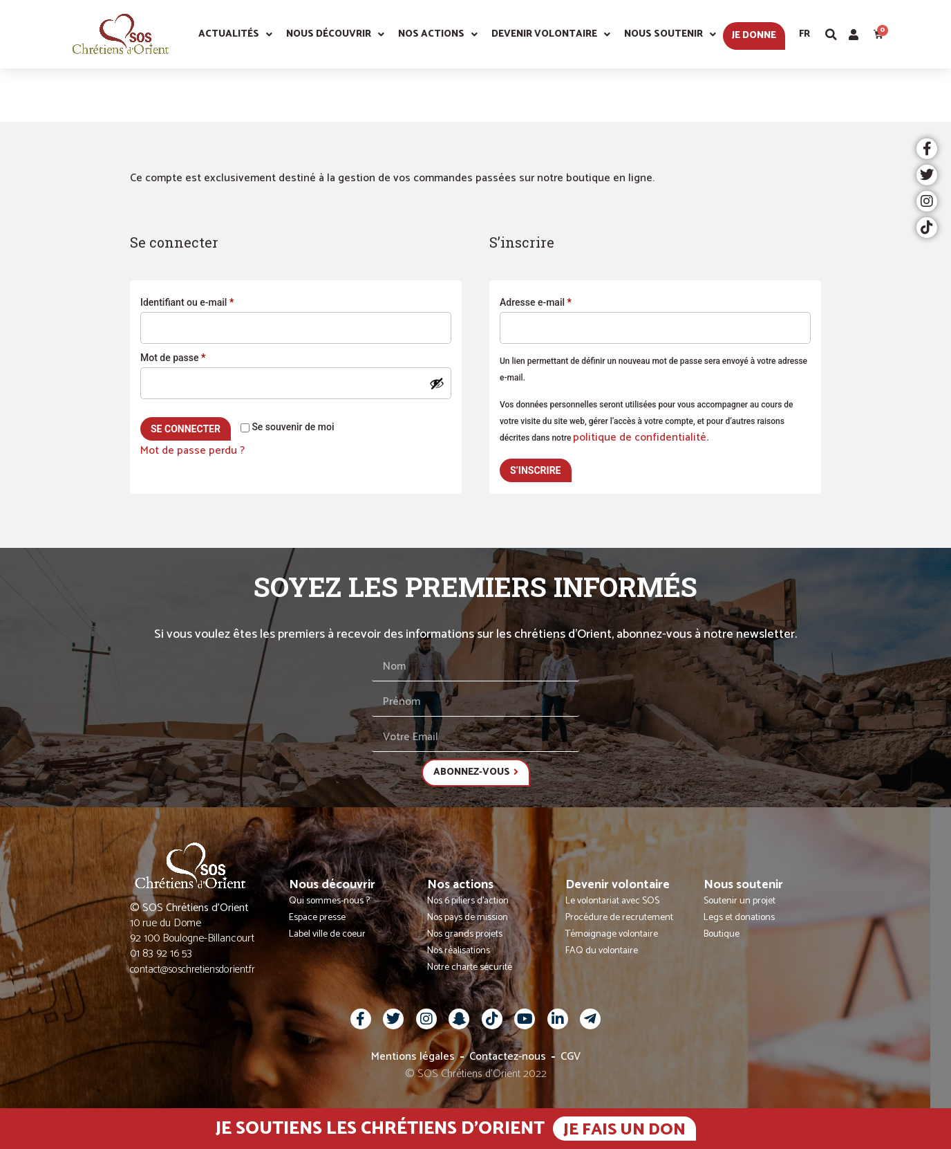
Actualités (235, 34)
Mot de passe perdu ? (192, 450)
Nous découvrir (335, 34)
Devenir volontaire (550, 34)
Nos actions (438, 34)
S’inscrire (535, 470)
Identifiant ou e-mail (210, 300)
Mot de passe (196, 355)
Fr (804, 34)
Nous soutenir (670, 34)
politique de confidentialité (639, 437)
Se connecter (185, 428)
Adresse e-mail (559, 300)
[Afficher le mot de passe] (436, 383)
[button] (831, 34)
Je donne (754, 36)
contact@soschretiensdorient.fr (192, 969)
